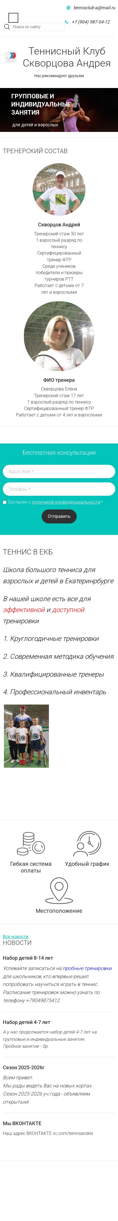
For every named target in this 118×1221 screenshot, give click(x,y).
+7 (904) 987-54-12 (91, 22)
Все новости (15, 936)
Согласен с (55, 502)
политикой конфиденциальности (66, 502)
